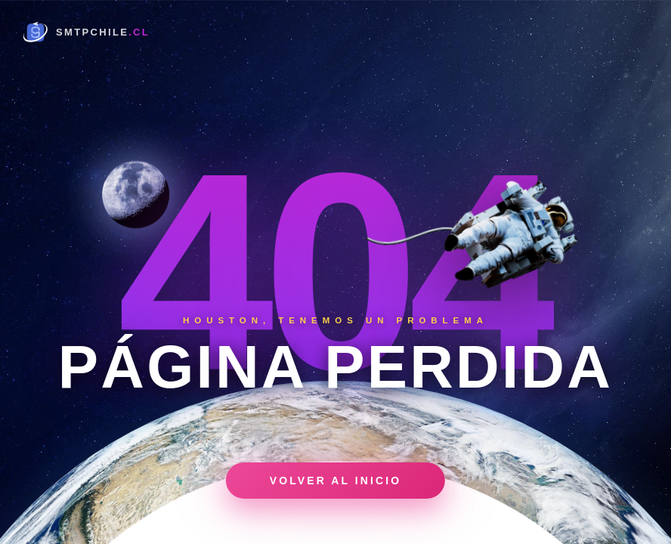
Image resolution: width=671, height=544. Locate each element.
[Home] (85, 31)
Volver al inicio (335, 480)
